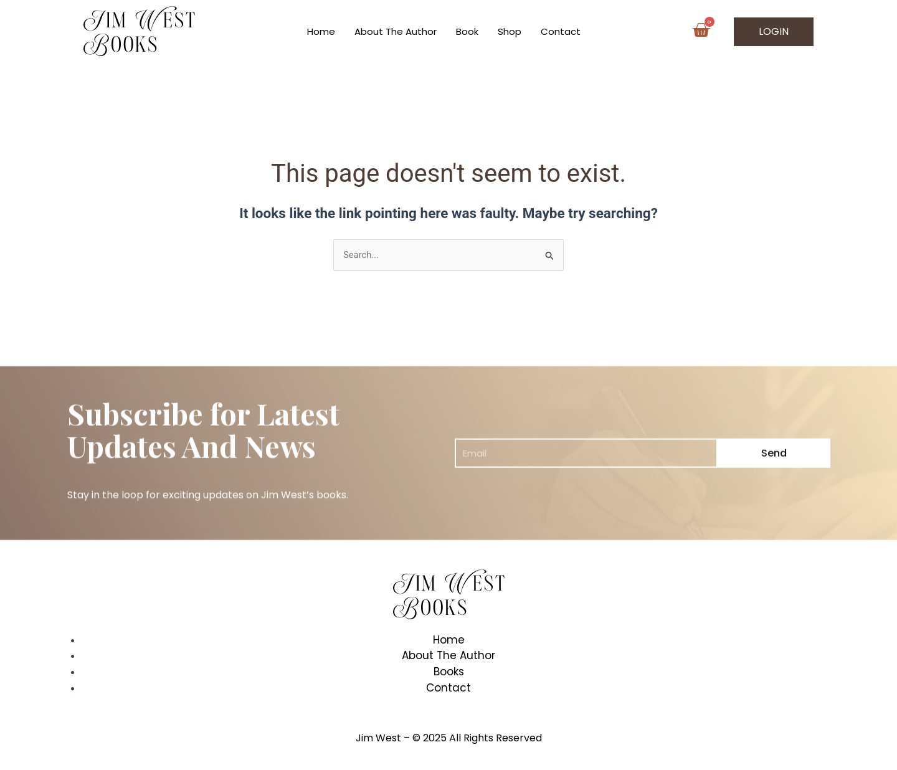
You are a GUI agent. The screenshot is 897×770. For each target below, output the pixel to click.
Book (467, 31)
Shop (509, 31)
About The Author (395, 31)
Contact (561, 31)
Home (321, 31)
